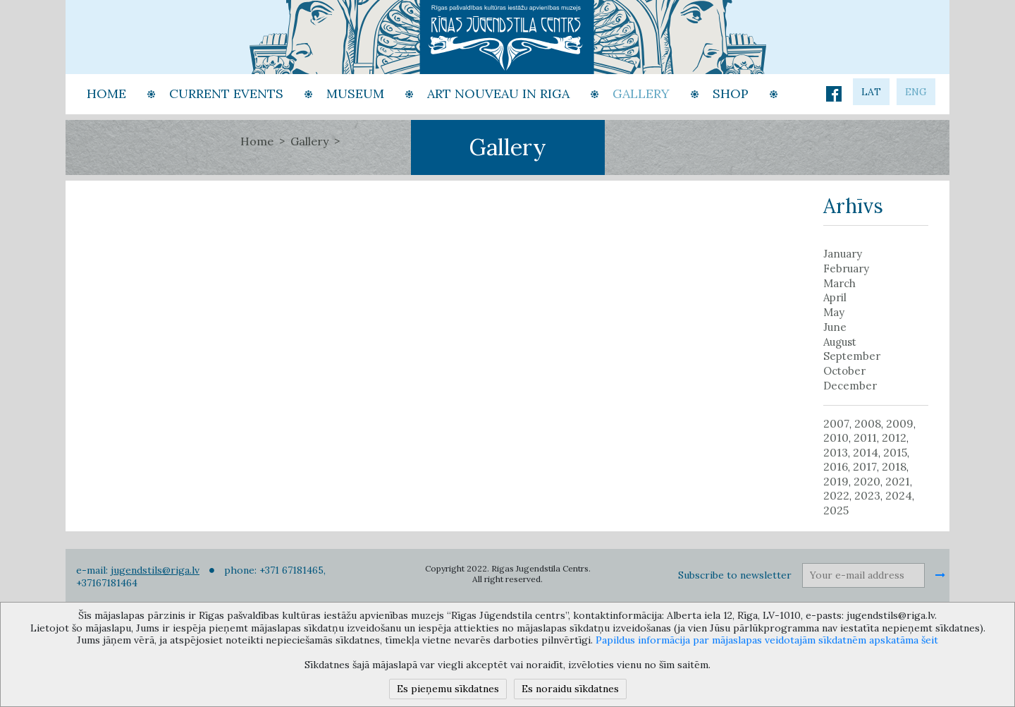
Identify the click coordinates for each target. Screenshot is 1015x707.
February (846, 268)
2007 (836, 423)
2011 (865, 437)
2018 (894, 466)
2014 (865, 452)
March (839, 283)
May (833, 312)
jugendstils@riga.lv (155, 570)
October (844, 371)
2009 (900, 423)
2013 (835, 452)
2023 (867, 495)
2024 (898, 495)
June (835, 327)
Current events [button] (226, 93)
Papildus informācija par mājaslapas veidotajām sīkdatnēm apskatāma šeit (767, 640)
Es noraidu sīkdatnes (570, 688)
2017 (865, 466)
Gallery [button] (641, 93)
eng (916, 91)
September (851, 356)
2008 (867, 423)
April (835, 297)
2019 (836, 481)
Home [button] (106, 93)
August (839, 342)
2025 (836, 510)
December (850, 386)
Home (256, 141)
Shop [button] (731, 93)
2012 (894, 437)
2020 (867, 481)
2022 (836, 495)
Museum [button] (355, 93)
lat (871, 91)
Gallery (309, 141)
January (842, 254)
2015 (895, 452)
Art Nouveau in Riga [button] (498, 93)
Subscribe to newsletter (735, 575)
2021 (897, 481)
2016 (835, 466)
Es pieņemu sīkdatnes (448, 688)
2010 (836, 437)
